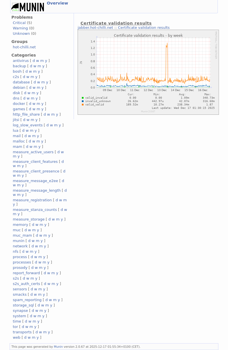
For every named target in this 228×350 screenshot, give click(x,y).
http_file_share (26, 114)
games (19, 109)
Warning (20, 28)
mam (17, 146)
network (20, 246)
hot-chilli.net (24, 47)
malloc (19, 141)
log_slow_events (27, 125)
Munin (58, 346)
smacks (20, 294)
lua (15, 130)
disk (16, 93)
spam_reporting (27, 300)
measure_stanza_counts (35, 210)
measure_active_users (33, 152)
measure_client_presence (36, 171)
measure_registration (32, 200)
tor (15, 327)
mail (17, 136)
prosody (20, 267)
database (21, 82)
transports (22, 332)
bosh (17, 71)
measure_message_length (37, 190)
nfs (15, 251)
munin (18, 241)
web (16, 337)
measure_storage (28, 219)
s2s (16, 278)
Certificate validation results (144, 27)
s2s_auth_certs (26, 284)
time (17, 321)
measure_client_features (35, 161)
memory (20, 224)
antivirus (21, 61)
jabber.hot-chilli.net (95, 27)
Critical (19, 23)
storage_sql (23, 305)
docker (19, 103)
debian (19, 87)
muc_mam (22, 235)
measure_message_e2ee (35, 181)
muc (17, 230)
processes (22, 262)
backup (19, 66)
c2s (16, 77)
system (19, 316)
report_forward (26, 273)
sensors (20, 289)
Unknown (21, 33)
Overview (57, 3)
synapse (20, 310)
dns (16, 98)
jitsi (16, 120)
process (20, 257)
